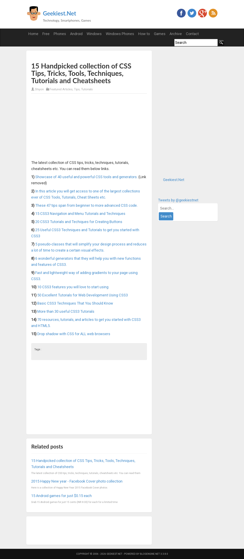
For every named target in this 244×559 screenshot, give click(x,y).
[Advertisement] (79, 55)
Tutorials (87, 89)
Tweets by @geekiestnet (178, 200)
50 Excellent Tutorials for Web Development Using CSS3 (82, 295)
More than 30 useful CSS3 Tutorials (65, 311)
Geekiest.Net (59, 13)
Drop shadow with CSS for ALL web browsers (73, 334)
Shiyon (39, 89)
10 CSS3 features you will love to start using (72, 287)
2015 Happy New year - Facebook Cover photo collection (77, 481)
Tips (77, 89)
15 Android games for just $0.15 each (61, 496)
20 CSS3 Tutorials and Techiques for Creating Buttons (78, 222)
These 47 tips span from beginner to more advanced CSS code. (86, 205)
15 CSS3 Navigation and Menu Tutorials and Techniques (80, 213)
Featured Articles (61, 89)
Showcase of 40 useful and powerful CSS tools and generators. (86, 177)
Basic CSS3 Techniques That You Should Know (75, 303)
